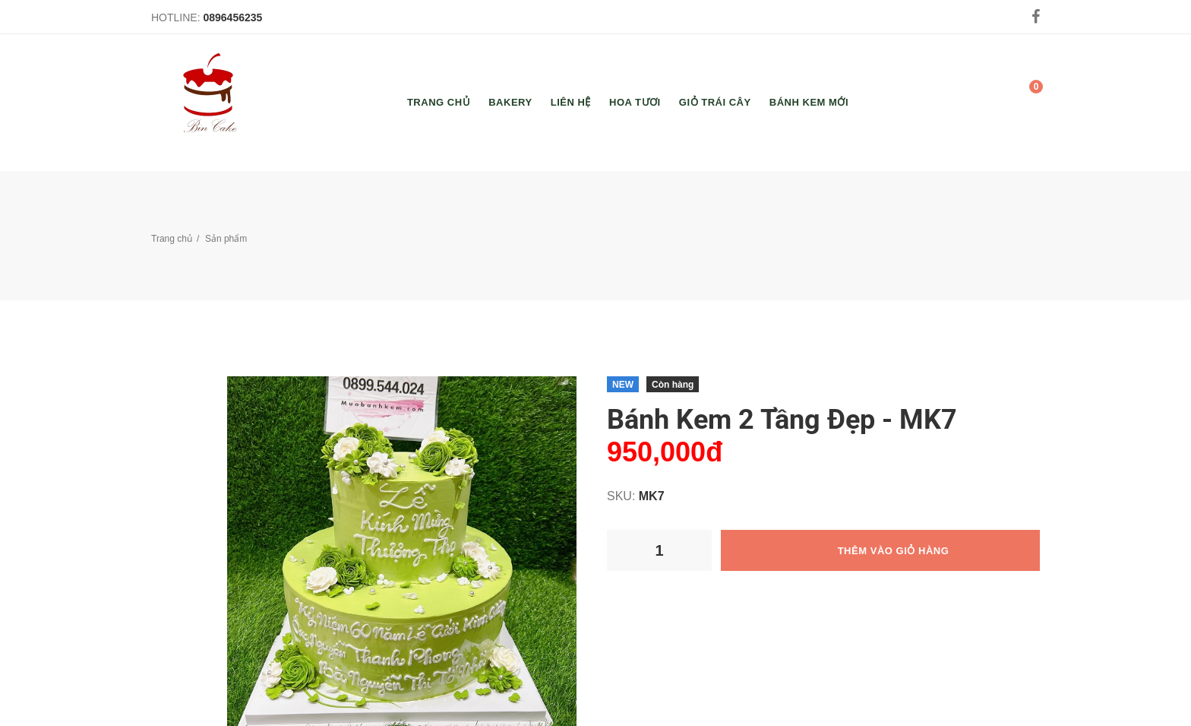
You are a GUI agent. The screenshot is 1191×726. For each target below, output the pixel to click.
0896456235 (232, 17)
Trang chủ (171, 238)
